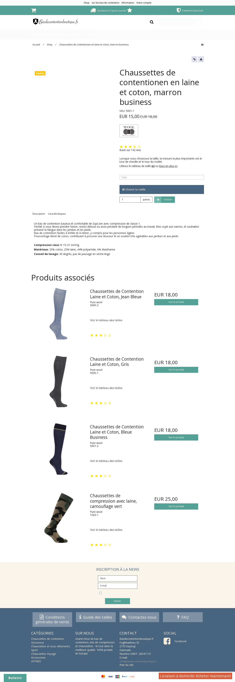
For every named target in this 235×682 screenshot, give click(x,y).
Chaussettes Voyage (156, 34)
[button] (194, 59)
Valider (117, 601)
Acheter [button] (163, 200)
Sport (134, 34)
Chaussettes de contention (46, 34)
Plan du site (126, 666)
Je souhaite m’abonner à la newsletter (120, 593)
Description (38, 213)
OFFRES (200, 34)
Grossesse (74, 34)
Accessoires (182, 34)
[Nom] (117, 578)
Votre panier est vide (183, 21)
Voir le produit (176, 302)
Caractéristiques (57, 213)
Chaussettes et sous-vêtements (105, 34)
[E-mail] (117, 585)
